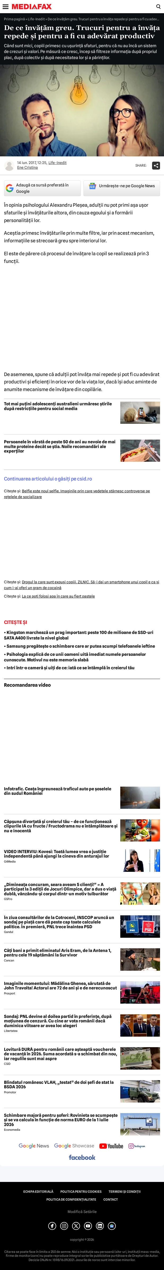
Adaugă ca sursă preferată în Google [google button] (37, 188)
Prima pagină (14, 19)
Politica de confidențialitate (71, 1199)
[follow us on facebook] (82, 1158)
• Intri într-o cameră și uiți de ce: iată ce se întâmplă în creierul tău (69, 667)
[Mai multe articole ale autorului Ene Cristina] (9, 165)
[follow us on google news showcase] (74, 1146)
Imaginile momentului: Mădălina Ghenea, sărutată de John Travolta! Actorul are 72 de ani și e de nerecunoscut (60, 985)
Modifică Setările (82, 1212)
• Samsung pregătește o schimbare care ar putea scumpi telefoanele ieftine (79, 646)
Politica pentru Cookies (80, 1192)
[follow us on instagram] (136, 1146)
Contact (110, 1199)
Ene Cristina (27, 167)
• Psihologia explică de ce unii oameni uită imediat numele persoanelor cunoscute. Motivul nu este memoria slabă (75, 657)
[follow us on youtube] (111, 1146)
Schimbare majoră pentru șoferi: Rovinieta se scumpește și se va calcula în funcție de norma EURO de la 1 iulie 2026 (61, 1120)
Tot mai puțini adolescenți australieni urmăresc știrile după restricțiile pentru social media (58, 406)
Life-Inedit (36, 19)
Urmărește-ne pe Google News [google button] (121, 186)
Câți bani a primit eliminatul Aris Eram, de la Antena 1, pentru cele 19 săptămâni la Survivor (57, 953)
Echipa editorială (38, 1192)
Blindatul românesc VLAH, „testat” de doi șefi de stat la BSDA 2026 (59, 1084)
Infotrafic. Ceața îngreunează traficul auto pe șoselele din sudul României (57, 791)
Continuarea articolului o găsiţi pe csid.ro (48, 479)
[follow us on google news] (34, 1146)
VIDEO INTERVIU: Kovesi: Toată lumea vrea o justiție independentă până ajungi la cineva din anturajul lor (56, 854)
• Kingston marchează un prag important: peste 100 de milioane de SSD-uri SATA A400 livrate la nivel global (78, 635)
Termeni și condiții (125, 1192)
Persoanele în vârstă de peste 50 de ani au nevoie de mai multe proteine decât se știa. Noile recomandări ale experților (60, 447)
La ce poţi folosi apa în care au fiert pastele (58, 596)
